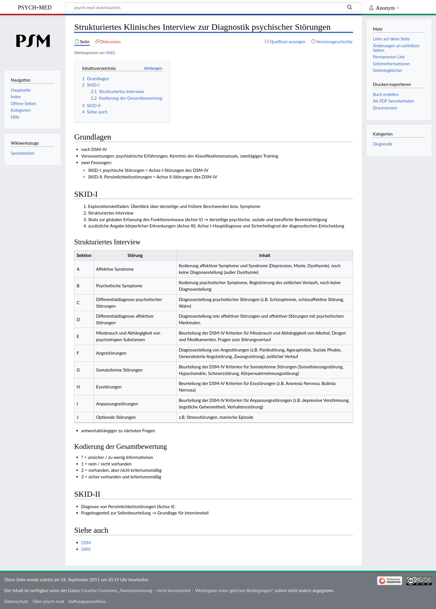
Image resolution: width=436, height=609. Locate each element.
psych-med (34, 6)
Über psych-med (48, 601)
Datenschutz (16, 601)
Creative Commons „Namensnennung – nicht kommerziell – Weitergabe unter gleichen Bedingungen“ (177, 590)
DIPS (86, 549)
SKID (110, 52)
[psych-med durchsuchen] (214, 7)
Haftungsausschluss (87, 601)
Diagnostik (382, 144)
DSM (86, 542)
